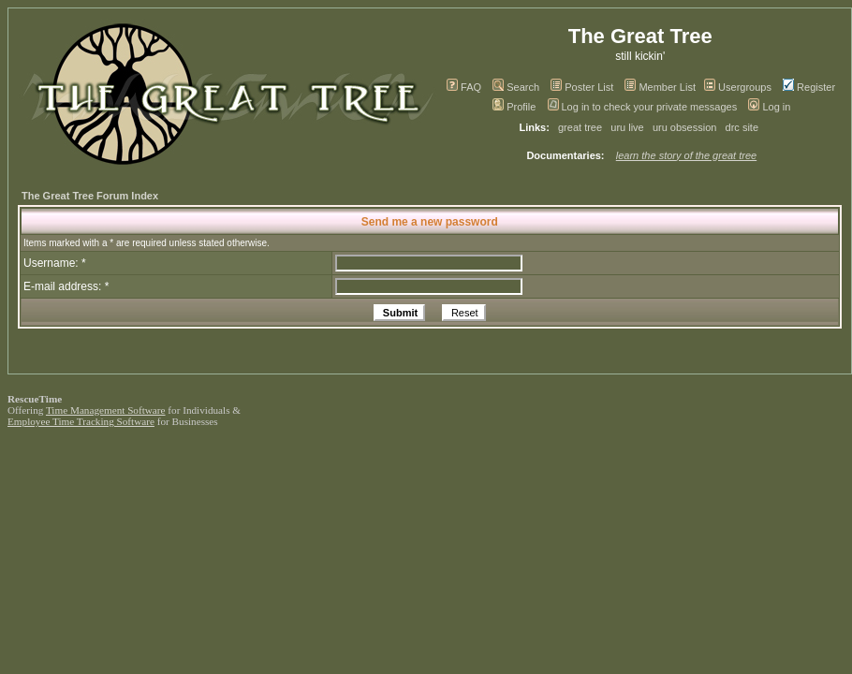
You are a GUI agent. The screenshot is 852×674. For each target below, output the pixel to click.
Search (515, 87)
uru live (626, 127)
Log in (769, 106)
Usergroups (737, 87)
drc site (742, 127)
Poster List (582, 87)
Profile (514, 106)
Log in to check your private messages (643, 106)
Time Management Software (106, 410)
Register (809, 87)
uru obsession (685, 127)
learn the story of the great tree (686, 155)
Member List (660, 87)
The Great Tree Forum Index (90, 195)
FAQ (464, 87)
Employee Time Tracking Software (80, 421)
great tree (580, 127)
